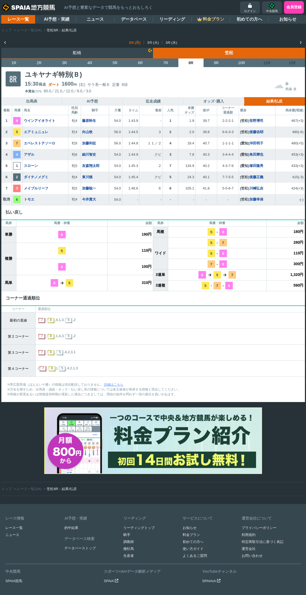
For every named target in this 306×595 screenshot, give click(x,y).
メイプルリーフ (36, 188)
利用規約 (249, 474)
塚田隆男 (256, 166)
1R (14, 63)
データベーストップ (80, 488)
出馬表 (31, 101)
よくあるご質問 (195, 495)
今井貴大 (89, 199)
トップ (6, 30)
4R (89, 63)
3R (64, 63)
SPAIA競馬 (13, 520)
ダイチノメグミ (36, 177)
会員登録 (293, 7)
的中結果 (71, 467)
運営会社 (249, 488)
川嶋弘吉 (256, 188)
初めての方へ (249, 19)
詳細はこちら (113, 384)
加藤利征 (89, 143)
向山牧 (87, 132)
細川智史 (89, 154)
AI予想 (92, 101)
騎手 (126, 474)
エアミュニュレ (36, 132)
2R (39, 63)
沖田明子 (256, 143)
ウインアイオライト (39, 121)
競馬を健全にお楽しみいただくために (176, 561)
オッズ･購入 (213, 101)
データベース (134, 19)
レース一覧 (18, 19)
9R (216, 63)
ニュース (95, 19)
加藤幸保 (256, 199)
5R (115, 63)
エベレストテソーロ (39, 143)
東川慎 (87, 177)
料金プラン (191, 474)
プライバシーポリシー (259, 467)
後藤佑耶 (256, 132)
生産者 (128, 495)
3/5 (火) (153, 43)
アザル (29, 154)
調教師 (128, 481)
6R (140, 63)
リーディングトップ (139, 467)
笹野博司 (256, 121)
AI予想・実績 (56, 19)
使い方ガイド (193, 488)
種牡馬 (128, 488)
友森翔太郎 (90, 166)
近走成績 (153, 101)
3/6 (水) (171, 43)
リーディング (172, 19)
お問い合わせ (252, 495)
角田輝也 (256, 154)
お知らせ (287, 19)
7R (165, 63)
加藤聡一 (89, 188)
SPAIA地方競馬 (147, 583)
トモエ (29, 199)
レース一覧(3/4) (29, 30)
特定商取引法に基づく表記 (262, 481)
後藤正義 (256, 177)
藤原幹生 (89, 121)
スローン (31, 166)
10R (241, 63)
